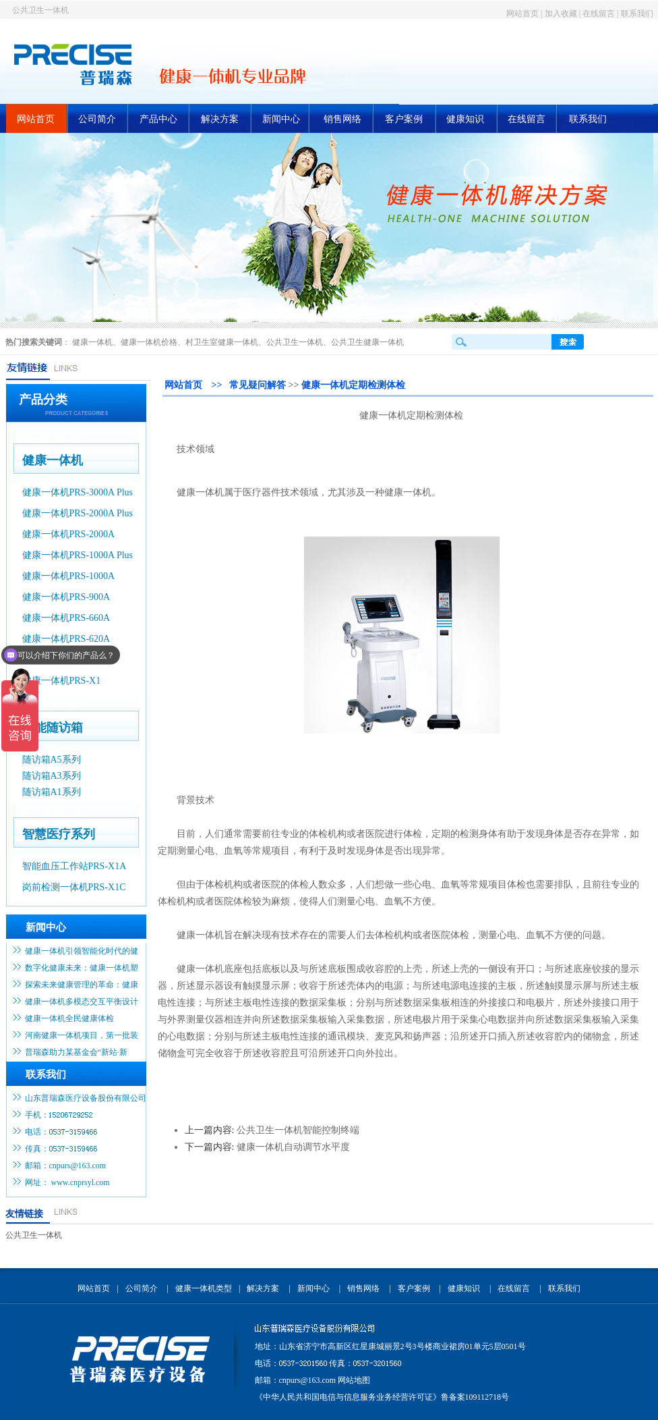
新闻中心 (281, 119)
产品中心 (158, 119)
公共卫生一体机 (40, 10)
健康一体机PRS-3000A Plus (77, 492)
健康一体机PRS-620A (66, 639)
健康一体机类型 (203, 1288)
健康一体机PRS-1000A (68, 576)
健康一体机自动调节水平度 (293, 1147)
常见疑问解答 (257, 385)
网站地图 (354, 1380)
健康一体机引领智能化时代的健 (81, 951)
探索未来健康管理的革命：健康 (81, 984)
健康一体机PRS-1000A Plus (77, 555)
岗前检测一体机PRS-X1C (74, 887)
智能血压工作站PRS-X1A (74, 866)
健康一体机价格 (149, 342)
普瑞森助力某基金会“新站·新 (76, 1052)
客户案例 (404, 119)
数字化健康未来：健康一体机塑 (81, 968)
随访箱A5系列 (51, 760)
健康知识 (465, 119)
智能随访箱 (52, 727)
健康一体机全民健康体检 (69, 1018)
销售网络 (342, 119)
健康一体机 (92, 342)
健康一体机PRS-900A (66, 597)
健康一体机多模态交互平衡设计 (81, 1001)
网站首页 (522, 13)
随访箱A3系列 (51, 776)
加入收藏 (561, 13)
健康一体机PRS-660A (66, 618)
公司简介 (97, 119)
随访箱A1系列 (51, 792)
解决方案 (220, 119)
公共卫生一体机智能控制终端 (298, 1130)
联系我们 (637, 13)
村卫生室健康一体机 (221, 342)
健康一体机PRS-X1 (61, 681)
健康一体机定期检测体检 (353, 385)
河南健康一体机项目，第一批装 (81, 1035)
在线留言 (598, 13)
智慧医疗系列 (58, 834)
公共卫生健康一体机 (367, 342)
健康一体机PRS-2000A (68, 534)
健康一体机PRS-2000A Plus (77, 513)
